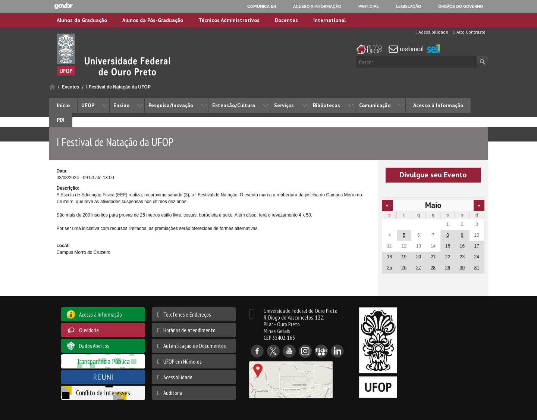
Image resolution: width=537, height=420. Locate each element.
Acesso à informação (317, 6)
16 (462, 246)
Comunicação (374, 105)
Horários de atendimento (189, 330)
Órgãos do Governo (460, 6)
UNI (103, 377)
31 (476, 267)
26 (404, 267)
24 (476, 256)
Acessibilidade (432, 32)
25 (389, 267)
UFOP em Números (182, 361)
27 (418, 267)
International (329, 20)
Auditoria (172, 392)
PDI (61, 119)
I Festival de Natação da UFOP (118, 87)
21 (433, 256)
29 (447, 267)
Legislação (408, 6)
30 (462, 267)
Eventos (70, 87)
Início (52, 87)
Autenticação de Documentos (194, 345)
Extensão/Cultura (233, 105)
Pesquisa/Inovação (170, 105)
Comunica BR (261, 6)
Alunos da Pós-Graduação (152, 20)
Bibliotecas (326, 105)
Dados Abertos (94, 345)
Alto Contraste (469, 32)
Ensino (121, 105)
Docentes (286, 20)
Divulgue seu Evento (433, 175)
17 (476, 246)
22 (447, 256)
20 (418, 256)
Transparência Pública (103, 361)
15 (447, 246)
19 (404, 256)
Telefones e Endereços (187, 314)
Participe (368, 6)
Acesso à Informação (438, 105)
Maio (433, 205)
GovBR (63, 6)
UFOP (87, 105)
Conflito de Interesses (103, 392)
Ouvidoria (89, 330)
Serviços (284, 105)
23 (462, 256)
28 (433, 267)
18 (389, 256)
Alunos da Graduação (82, 20)
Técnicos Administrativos (229, 20)
